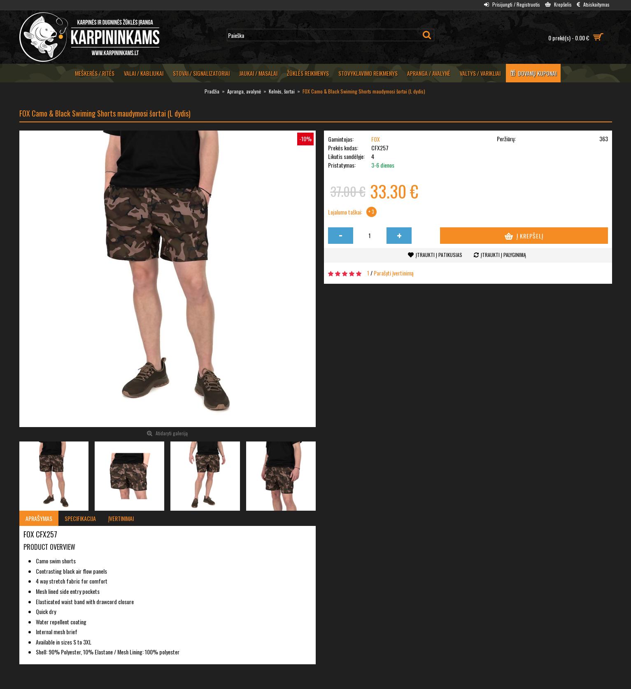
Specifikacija (80, 518)
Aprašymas (39, 518)
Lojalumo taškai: (345, 212)
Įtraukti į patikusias (439, 254)
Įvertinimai (121, 518)
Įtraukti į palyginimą (503, 254)
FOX (375, 139)
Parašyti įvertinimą (394, 273)
